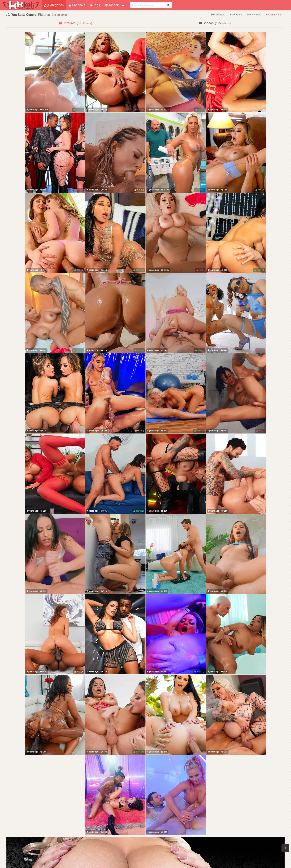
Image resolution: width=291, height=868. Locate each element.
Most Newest (218, 14)
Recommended (274, 14)
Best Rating (236, 14)
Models (112, 5)
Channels (77, 5)
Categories (54, 5)
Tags (95, 5)
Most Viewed (254, 14)
